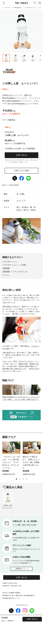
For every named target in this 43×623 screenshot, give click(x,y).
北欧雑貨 (6, 268)
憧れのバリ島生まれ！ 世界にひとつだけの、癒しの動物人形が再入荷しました (31, 462)
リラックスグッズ (19, 272)
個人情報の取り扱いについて (11, 598)
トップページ (6, 7)
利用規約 (17, 592)
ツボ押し (23, 265)
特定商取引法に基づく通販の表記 (12, 595)
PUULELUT (17, 7)
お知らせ (5, 592)
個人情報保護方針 (29, 595)
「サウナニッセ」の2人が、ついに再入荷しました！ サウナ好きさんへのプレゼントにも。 (11, 462)
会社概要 (11, 592)
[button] (16, 479)
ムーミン (6, 275)
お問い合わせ (21, 155)
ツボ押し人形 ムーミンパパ (8, 507)
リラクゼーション (30, 7)
